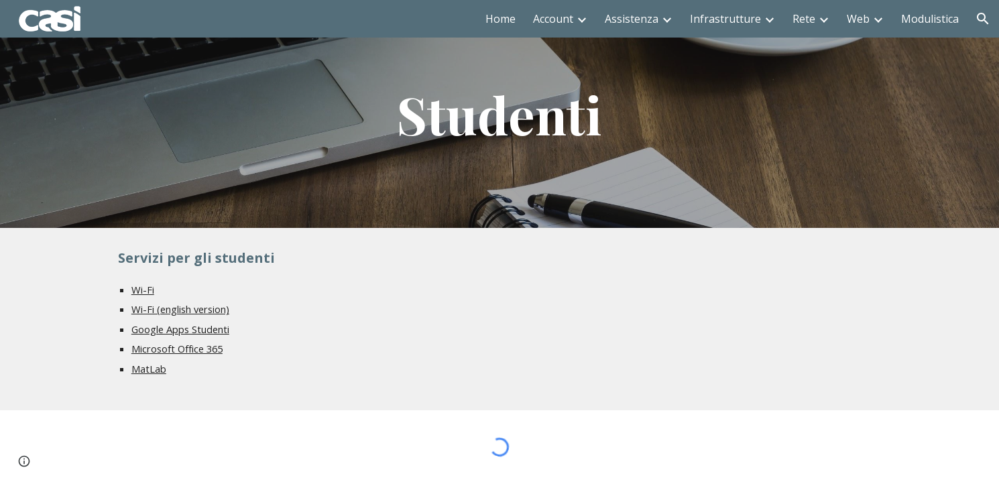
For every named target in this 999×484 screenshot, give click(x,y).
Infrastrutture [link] (725, 18)
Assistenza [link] (631, 18)
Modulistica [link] (930, 18)
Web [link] (858, 18)
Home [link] (500, 18)
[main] (499, 114)
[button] (983, 19)
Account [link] (553, 18)
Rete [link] (803, 18)
